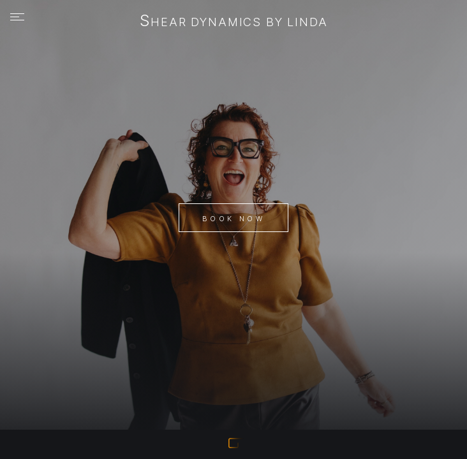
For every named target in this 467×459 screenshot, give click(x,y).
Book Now (233, 218)
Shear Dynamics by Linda (234, 22)
